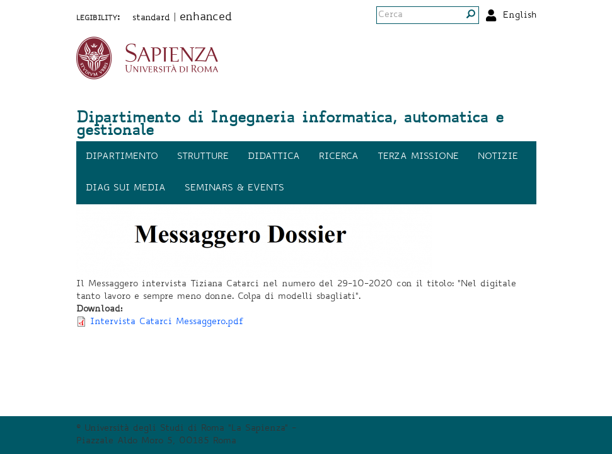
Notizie (498, 157)
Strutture (203, 157)
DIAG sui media (126, 188)
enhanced (206, 17)
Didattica (274, 157)
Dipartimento (122, 157)
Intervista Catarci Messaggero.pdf (167, 322)
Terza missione (418, 157)
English (519, 15)
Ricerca (339, 157)
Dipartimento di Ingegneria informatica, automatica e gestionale (290, 125)
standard (151, 18)
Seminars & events (234, 188)
